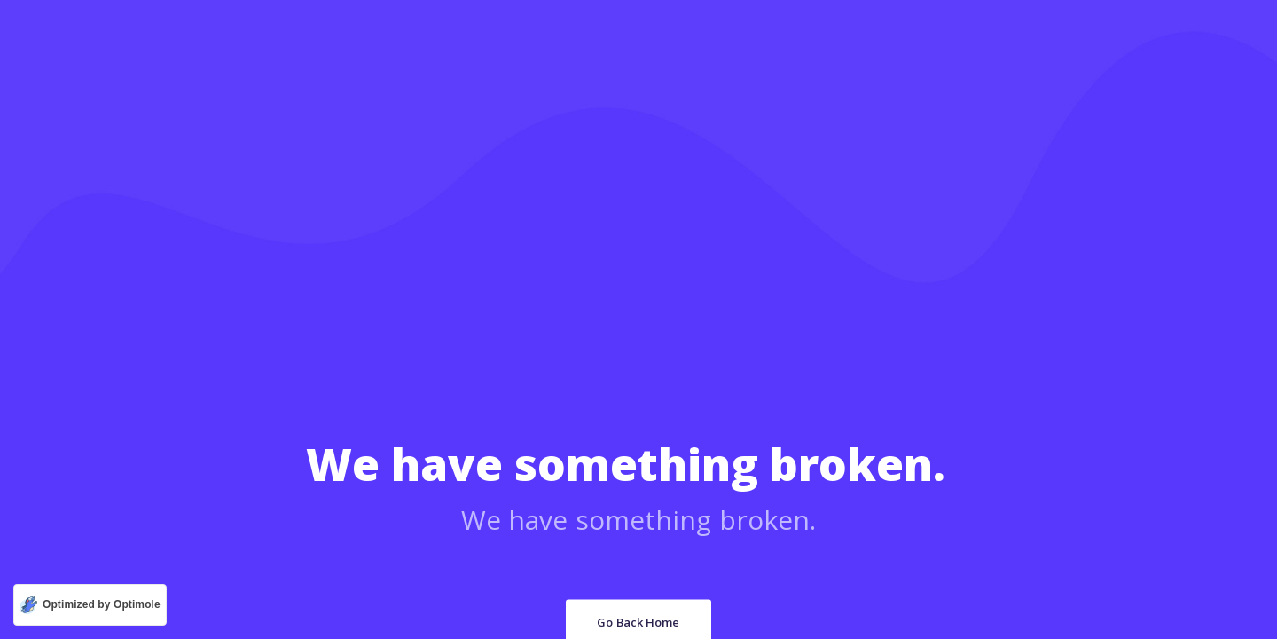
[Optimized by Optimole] (90, 605)
